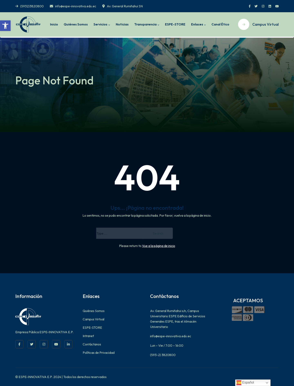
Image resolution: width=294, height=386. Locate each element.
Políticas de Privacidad (99, 353)
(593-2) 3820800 (163, 355)
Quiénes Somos (76, 24)
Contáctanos (92, 344)
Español (245, 382)
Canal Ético (220, 24)
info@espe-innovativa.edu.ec (73, 6)
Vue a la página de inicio (158, 246)
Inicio (54, 24)
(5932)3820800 (29, 6)
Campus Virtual (93, 319)
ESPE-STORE (175, 24)
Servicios (100, 24)
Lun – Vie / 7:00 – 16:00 (166, 345)
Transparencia (145, 24)
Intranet (88, 336)
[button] (5, 25)
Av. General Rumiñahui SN (122, 6)
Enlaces (197, 24)
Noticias (122, 24)
